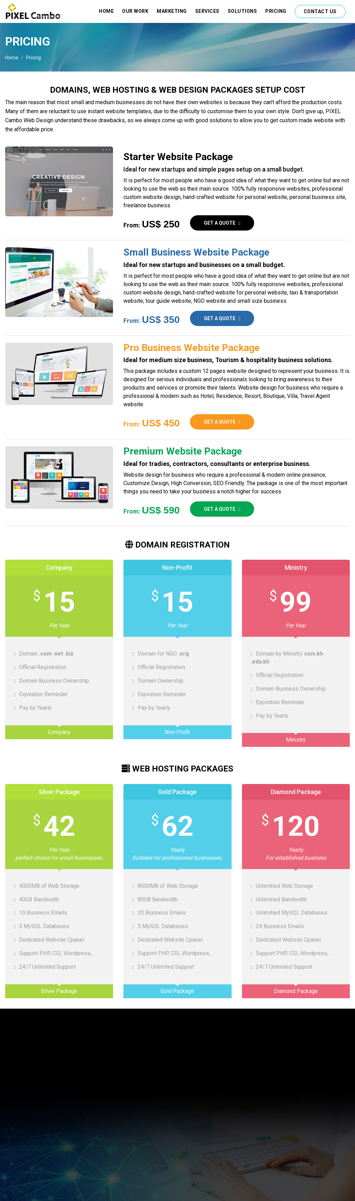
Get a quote (222, 223)
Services (207, 11)
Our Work (135, 11)
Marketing (172, 11)
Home (106, 11)
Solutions (242, 11)
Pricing (275, 11)
